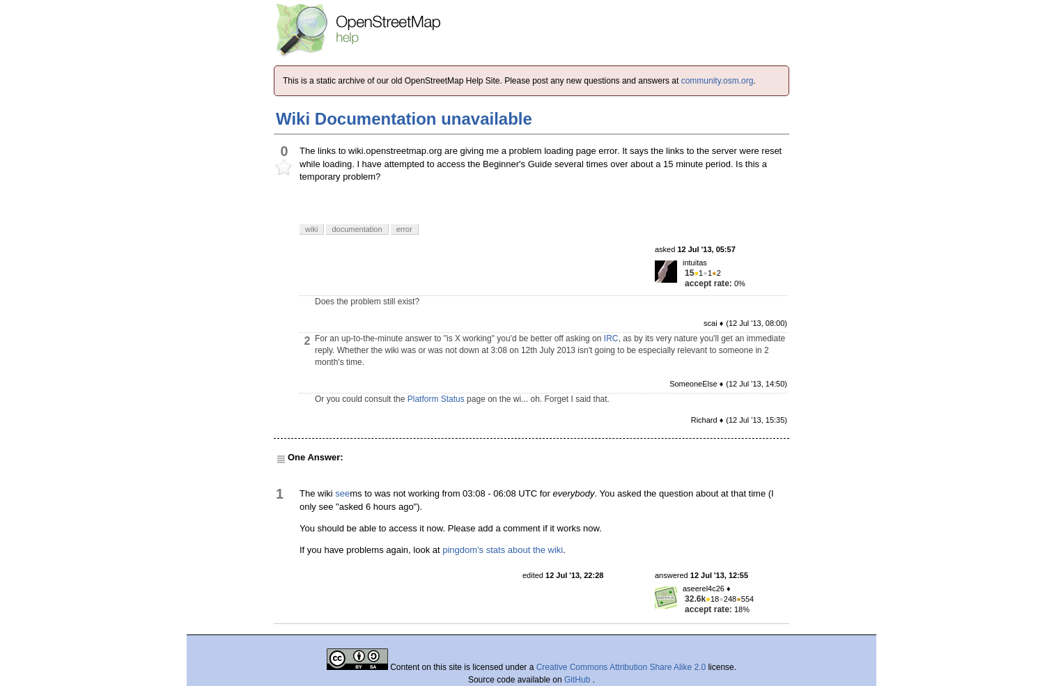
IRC (611, 338)
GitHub (578, 680)
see (342, 493)
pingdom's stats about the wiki (502, 550)
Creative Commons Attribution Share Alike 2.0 (621, 667)
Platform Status (436, 399)
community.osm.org (717, 81)
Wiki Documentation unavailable (404, 118)
